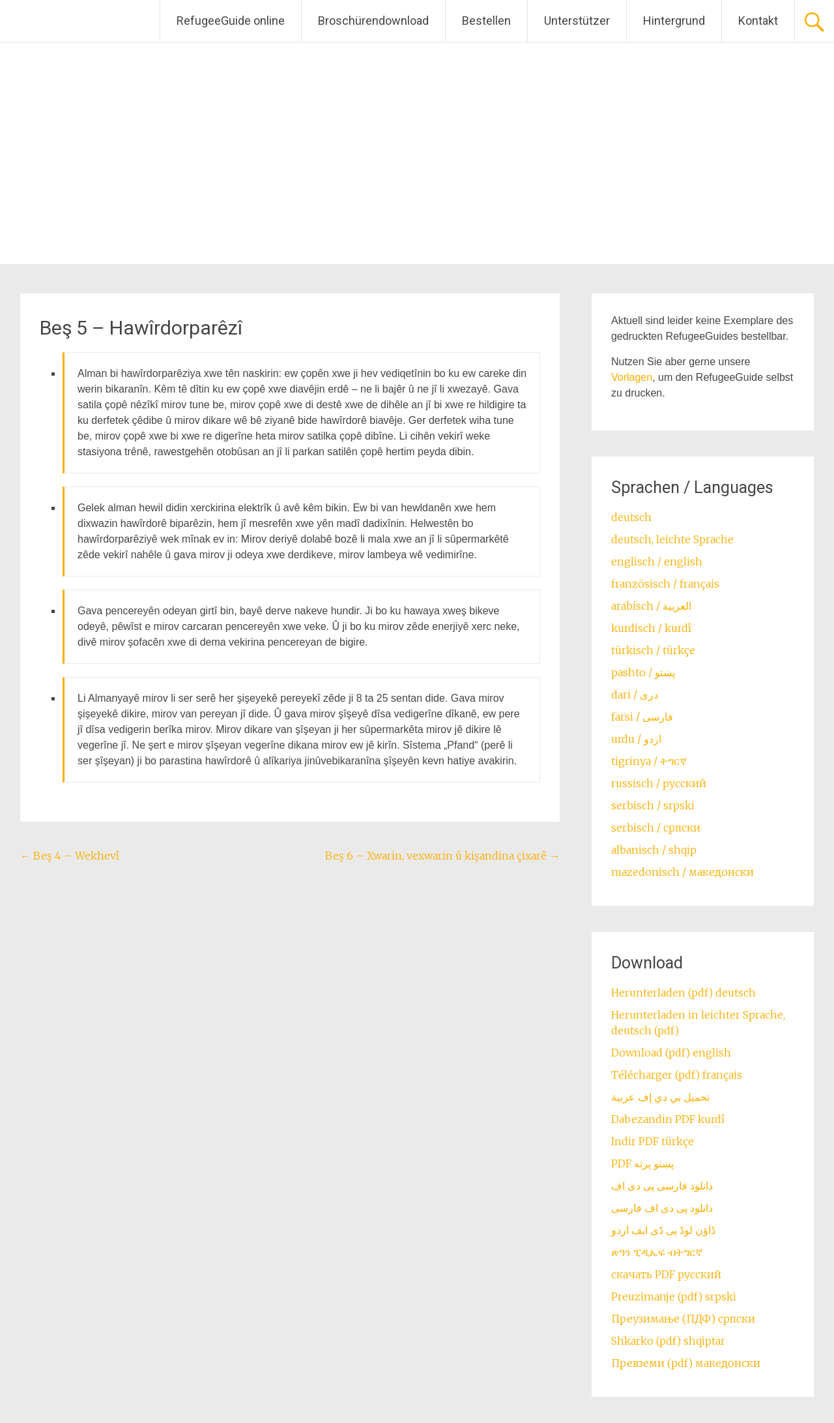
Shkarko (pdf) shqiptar (668, 1340)
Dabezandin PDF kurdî (668, 1119)
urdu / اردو (636, 738)
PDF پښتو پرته (642, 1163)
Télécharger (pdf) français (676, 1074)
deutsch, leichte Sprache (672, 539)
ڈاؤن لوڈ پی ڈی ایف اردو (663, 1229)
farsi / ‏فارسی (642, 716)
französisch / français (665, 583)
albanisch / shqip (654, 849)
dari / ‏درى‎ (634, 694)
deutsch (631, 517)
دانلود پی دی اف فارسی (662, 1207)
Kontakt (758, 20)
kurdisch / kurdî (651, 628)
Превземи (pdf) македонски (685, 1363)
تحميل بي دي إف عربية (660, 1096)
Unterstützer (577, 20)
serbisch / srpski (653, 805)
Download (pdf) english (671, 1052)
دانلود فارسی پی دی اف (662, 1185)
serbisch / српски (655, 827)
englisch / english (656, 561)
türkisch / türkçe (653, 650)
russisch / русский (658, 783)
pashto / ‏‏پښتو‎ (643, 672)
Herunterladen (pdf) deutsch (683, 992)
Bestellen (486, 20)
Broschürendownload (373, 20)
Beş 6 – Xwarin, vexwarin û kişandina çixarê (442, 855)
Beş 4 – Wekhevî (69, 855)
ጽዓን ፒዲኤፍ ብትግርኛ (656, 1252)
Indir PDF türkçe (652, 1141)
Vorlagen (631, 377)
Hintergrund (674, 20)
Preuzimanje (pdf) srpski (673, 1296)
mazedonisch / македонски (682, 871)
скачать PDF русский (666, 1274)
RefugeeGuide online (231, 20)
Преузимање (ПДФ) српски (683, 1318)
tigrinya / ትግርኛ (649, 761)
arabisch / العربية (651, 605)
